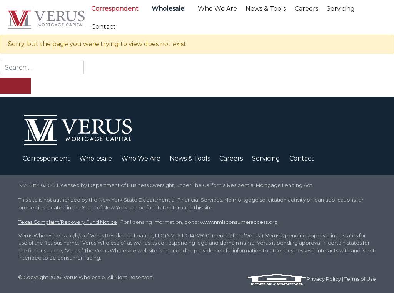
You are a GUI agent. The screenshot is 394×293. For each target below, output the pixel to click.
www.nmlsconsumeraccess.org (239, 222)
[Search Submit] (15, 86)
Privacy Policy (324, 279)
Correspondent (115, 8)
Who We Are (217, 8)
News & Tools (265, 8)
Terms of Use (360, 279)
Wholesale (168, 8)
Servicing (341, 8)
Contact (103, 26)
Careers (306, 8)
